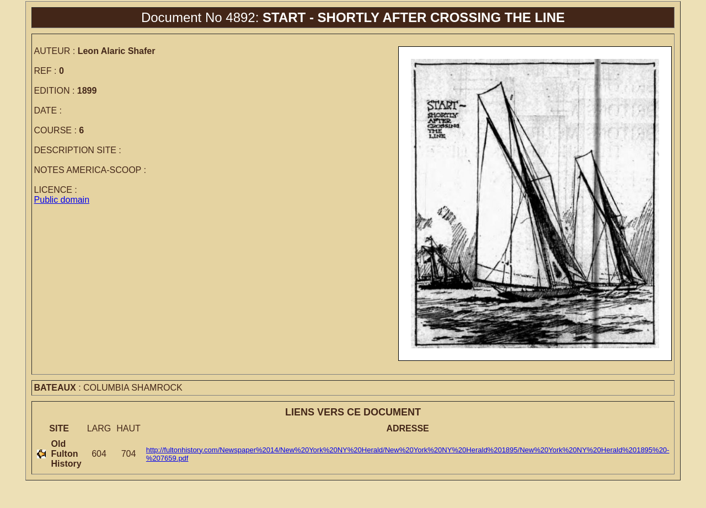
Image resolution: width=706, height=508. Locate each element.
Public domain (62, 199)
